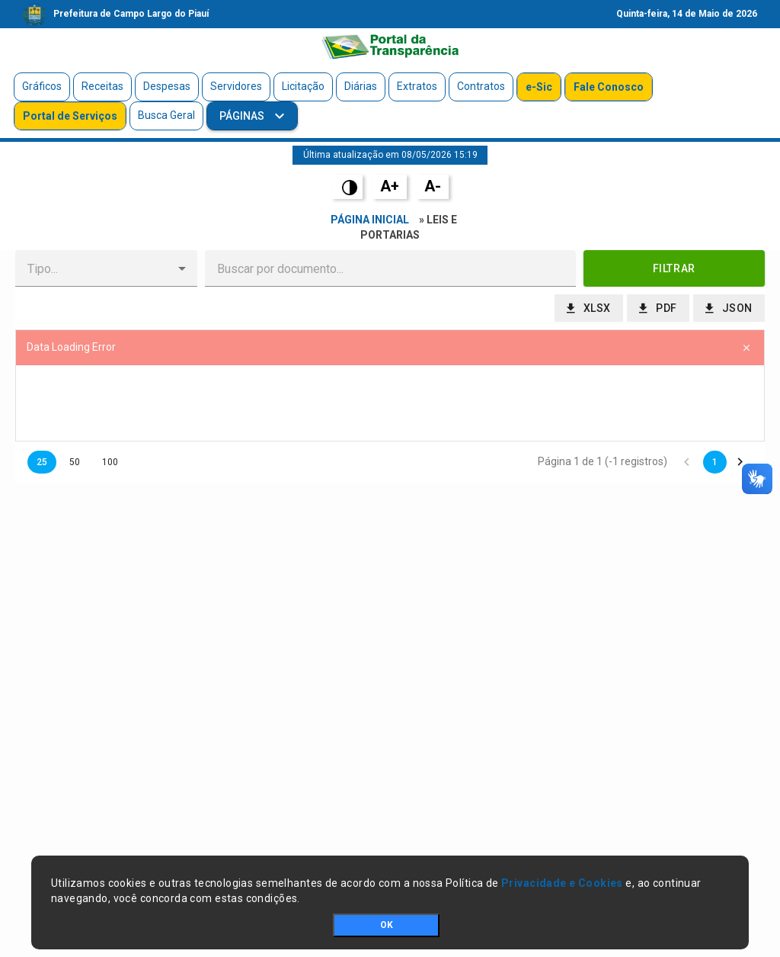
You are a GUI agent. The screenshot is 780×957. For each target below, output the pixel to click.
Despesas (166, 86)
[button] (182, 268)
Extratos (417, 86)
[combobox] (94, 268)
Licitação (303, 86)
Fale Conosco (609, 87)
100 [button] (110, 462)
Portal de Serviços (70, 116)
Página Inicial (370, 220)
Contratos (481, 86)
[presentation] (390, 403)
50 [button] (74, 462)
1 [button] (715, 462)
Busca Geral (166, 115)
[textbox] (390, 268)
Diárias (360, 86)
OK (386, 925)
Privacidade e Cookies (562, 883)
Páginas (243, 116)
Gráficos (42, 86)
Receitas (102, 86)
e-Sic (539, 87)
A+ (389, 186)
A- (432, 186)
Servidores (236, 86)
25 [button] (42, 462)
